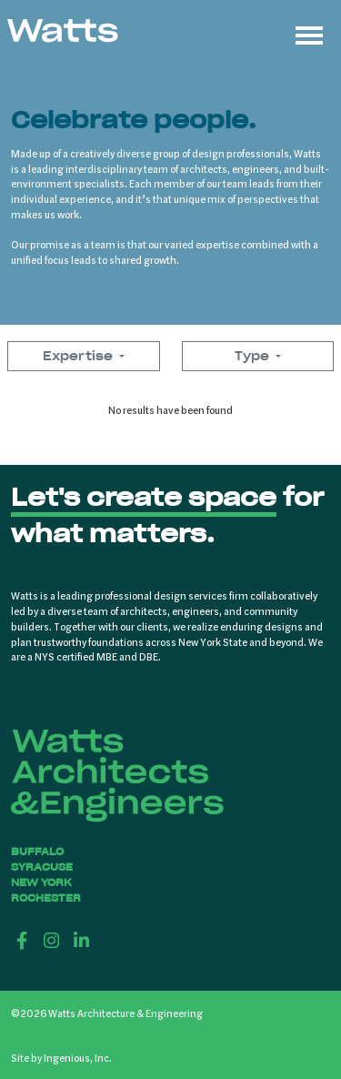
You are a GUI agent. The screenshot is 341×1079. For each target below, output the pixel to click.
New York (41, 882)
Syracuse (42, 867)
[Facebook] (22, 940)
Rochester (46, 898)
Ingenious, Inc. (78, 1057)
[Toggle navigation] (309, 32)
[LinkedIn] (81, 940)
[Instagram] (52, 940)
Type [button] (254, 355)
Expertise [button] (79, 355)
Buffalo (37, 851)
